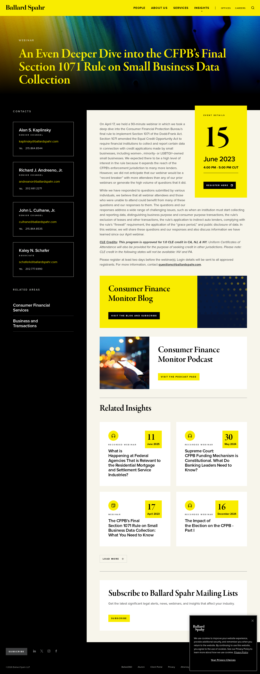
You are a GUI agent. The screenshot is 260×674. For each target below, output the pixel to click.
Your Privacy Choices (223, 660)
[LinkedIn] (34, 651)
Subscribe (16, 651)
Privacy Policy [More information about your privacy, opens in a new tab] (241, 652)
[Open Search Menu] (252, 8)
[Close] (253, 621)
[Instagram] (49, 651)
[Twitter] (42, 651)
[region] (223, 643)
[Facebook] (56, 651)
